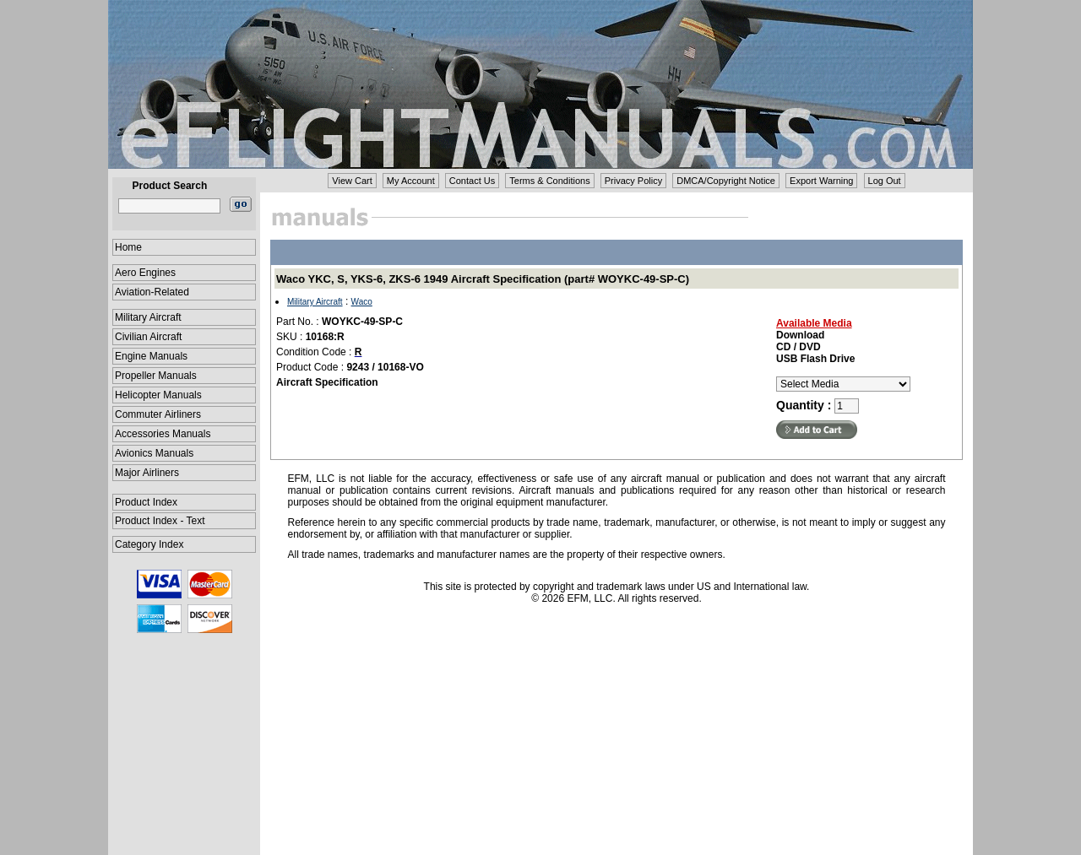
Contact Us (472, 181)
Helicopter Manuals (158, 395)
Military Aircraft (148, 317)
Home (128, 247)
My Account (411, 181)
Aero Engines (145, 273)
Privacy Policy (633, 181)
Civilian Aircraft (148, 337)
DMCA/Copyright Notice (725, 181)
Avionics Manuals (154, 453)
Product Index (146, 502)
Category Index (149, 544)
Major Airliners (147, 473)
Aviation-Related (152, 292)
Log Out (884, 181)
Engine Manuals (151, 356)
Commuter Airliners (158, 414)
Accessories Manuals (162, 434)
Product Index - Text (160, 521)
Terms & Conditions (549, 181)
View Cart (352, 181)
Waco (361, 301)
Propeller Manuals (156, 376)
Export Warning (821, 181)
